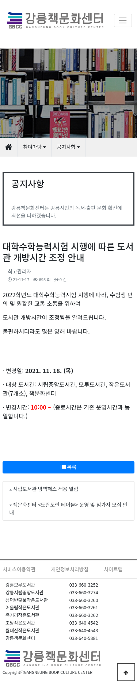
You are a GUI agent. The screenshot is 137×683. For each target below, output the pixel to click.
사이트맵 (113, 569)
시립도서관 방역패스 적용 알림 (45, 488)
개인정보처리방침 (69, 569)
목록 (69, 467)
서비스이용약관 (19, 569)
